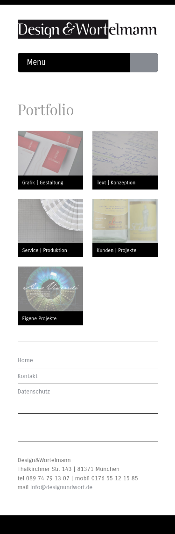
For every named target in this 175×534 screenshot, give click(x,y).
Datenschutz (34, 391)
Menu (92, 62)
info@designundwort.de (61, 487)
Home (25, 360)
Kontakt (28, 376)
